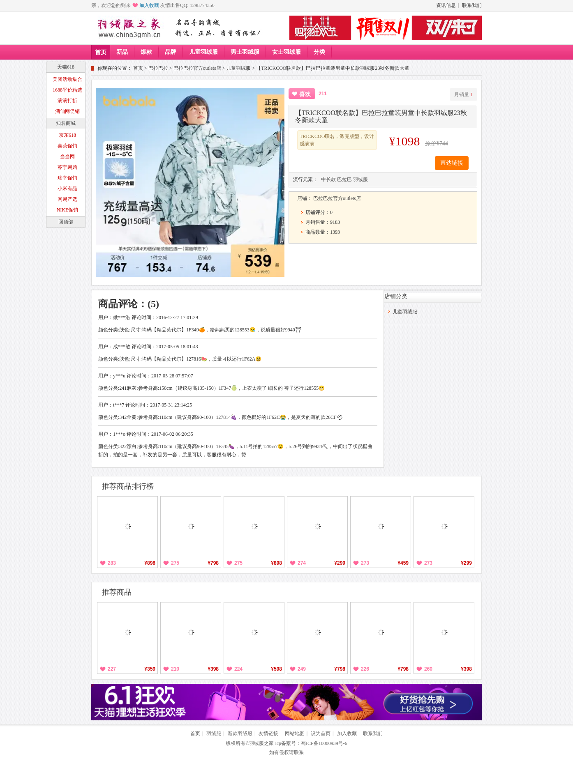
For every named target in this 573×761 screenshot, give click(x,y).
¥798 (213, 563)
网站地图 (295, 733)
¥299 (339, 563)
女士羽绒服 (286, 52)
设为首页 (320, 733)
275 (175, 563)
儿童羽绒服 (203, 52)
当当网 (67, 156)
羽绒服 (360, 179)
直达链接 (451, 163)
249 (302, 669)
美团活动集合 (67, 79)
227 (112, 669)
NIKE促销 (68, 210)
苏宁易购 (67, 167)
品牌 (170, 52)
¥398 (213, 669)
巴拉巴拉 (158, 68)
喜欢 (305, 94)
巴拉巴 (344, 179)
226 (365, 669)
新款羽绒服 (240, 733)
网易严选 (67, 199)
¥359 (149, 669)
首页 (100, 52)
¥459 (403, 563)
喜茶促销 (67, 146)
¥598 (276, 669)
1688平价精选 (67, 90)
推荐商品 (117, 592)
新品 (122, 52)
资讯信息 (446, 5)
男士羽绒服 (245, 52)
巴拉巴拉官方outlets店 (197, 68)
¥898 (149, 563)
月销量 (463, 94)
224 (238, 669)
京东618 (67, 135)
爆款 (146, 52)
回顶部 (65, 222)
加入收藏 (149, 5)
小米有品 (67, 188)
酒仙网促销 (67, 111)
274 (302, 563)
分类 (319, 52)
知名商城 (66, 123)
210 (175, 669)
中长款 (328, 179)
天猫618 (65, 67)
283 (112, 563)
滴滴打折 (67, 100)
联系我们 (472, 5)
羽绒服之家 (261, 743)
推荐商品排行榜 (128, 486)
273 (365, 563)
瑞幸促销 (67, 178)
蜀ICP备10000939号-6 (324, 743)
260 (428, 669)
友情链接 (268, 733)
